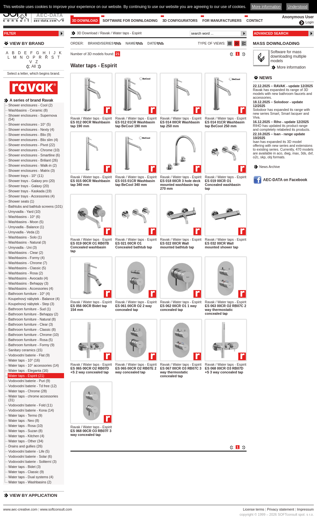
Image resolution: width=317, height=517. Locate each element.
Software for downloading (130, 20)
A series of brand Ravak (31, 100)
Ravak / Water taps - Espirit (91, 118)
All (33, 66)
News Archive (269, 167)
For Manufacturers (222, 20)
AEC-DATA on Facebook (285, 180)
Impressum (305, 509)
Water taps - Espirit (127, 33)
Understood (297, 6)
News (265, 77)
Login (309, 22)
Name (130, 43)
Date (151, 43)
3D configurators (180, 20)
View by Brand (27, 43)
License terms (253, 509)
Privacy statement (280, 509)
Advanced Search (271, 33)
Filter (10, 33)
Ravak (105, 33)
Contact (254, 20)
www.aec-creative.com (20, 509)
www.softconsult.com (56, 509)
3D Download (85, 20)
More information (291, 67)
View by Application (33, 495)
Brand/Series (101, 43)
